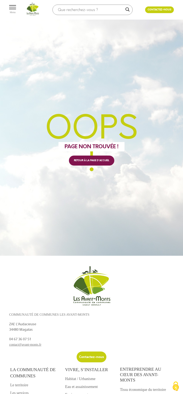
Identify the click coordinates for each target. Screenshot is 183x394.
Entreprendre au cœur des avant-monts (140, 375)
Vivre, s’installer (86, 369)
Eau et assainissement (81, 387)
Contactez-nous (159, 9)
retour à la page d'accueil (91, 160)
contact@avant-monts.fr (25, 344)
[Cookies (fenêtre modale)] (175, 386)
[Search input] (91, 10)
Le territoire (19, 385)
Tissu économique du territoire (143, 390)
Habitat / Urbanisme (80, 379)
